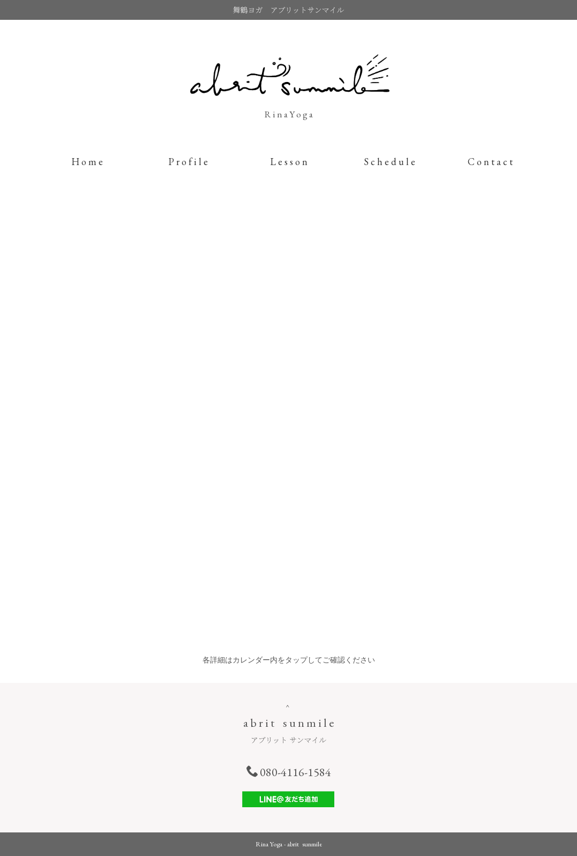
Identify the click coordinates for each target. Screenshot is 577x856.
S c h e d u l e (389, 161)
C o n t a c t (490, 161)
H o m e (87, 161)
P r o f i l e (188, 161)
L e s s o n (289, 161)
